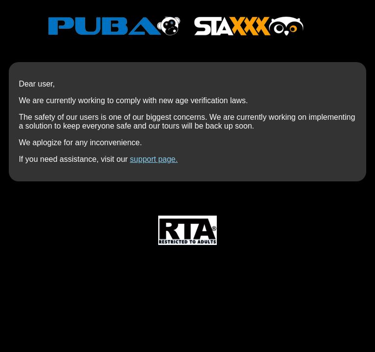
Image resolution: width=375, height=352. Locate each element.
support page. (154, 159)
